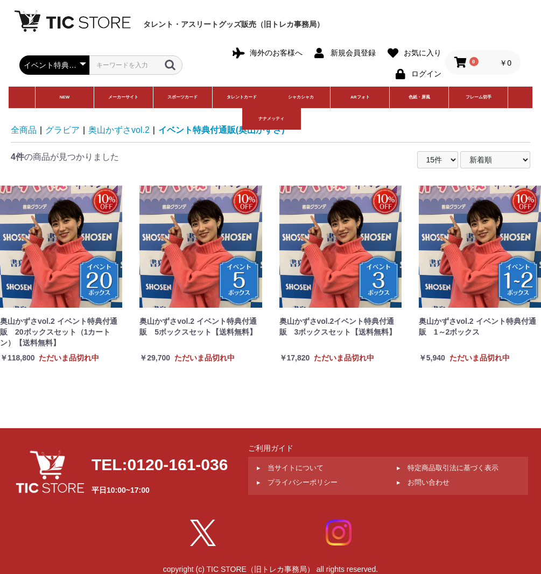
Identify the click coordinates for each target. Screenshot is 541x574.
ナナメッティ (271, 118)
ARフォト (360, 97)
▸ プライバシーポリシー (297, 482)
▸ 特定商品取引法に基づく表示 (447, 468)
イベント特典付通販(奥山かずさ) (221, 129)
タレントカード (242, 97)
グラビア (62, 129)
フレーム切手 (478, 97)
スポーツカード (182, 97)
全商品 (24, 129)
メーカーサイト (123, 97)
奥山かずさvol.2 (119, 129)
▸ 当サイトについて (290, 468)
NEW (65, 97)
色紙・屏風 (419, 97)
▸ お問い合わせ (423, 482)
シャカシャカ (301, 97)
